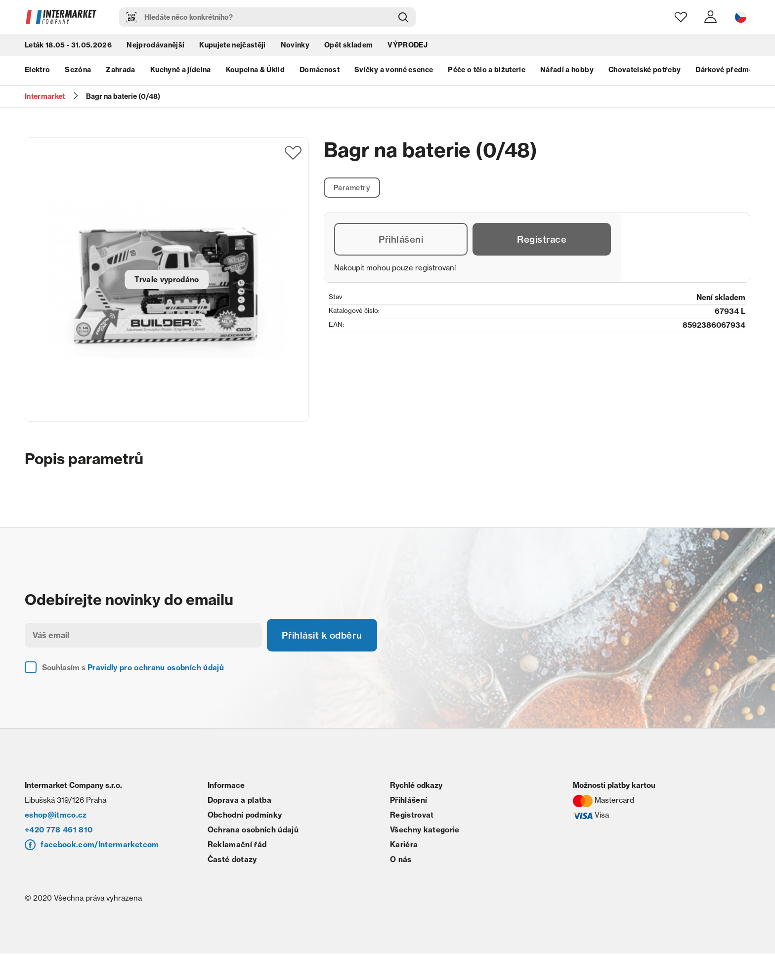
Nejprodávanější (155, 47)
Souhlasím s (133, 669)
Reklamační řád (237, 846)
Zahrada (120, 71)
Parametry (353, 187)
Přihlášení (401, 240)
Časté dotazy (232, 861)
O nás (401, 861)
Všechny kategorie (425, 831)
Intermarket (45, 96)
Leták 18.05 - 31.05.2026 (68, 47)
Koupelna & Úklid (255, 71)
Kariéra (404, 846)
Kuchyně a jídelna (180, 71)
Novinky (295, 47)
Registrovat (412, 816)
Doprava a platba (239, 801)
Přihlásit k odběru (326, 636)
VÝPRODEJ (408, 47)
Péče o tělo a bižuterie (486, 71)
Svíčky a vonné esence (393, 71)
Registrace (542, 240)
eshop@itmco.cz (56, 816)
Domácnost (320, 71)
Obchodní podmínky (245, 816)
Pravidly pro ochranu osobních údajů (155, 669)
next (745, 71)
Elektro (37, 71)
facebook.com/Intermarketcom (100, 846)
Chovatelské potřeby (644, 71)
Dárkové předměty (727, 71)
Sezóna (78, 71)
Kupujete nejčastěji (232, 47)
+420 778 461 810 (58, 831)
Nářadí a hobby (567, 71)
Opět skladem (348, 47)
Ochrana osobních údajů (253, 831)
